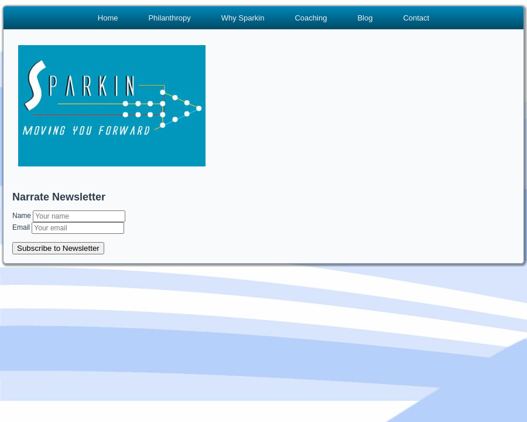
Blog (364, 17)
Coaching (311, 17)
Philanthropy (169, 17)
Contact (416, 17)
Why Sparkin (243, 17)
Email (22, 227)
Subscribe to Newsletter (58, 248)
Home (108, 17)
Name (22, 216)
